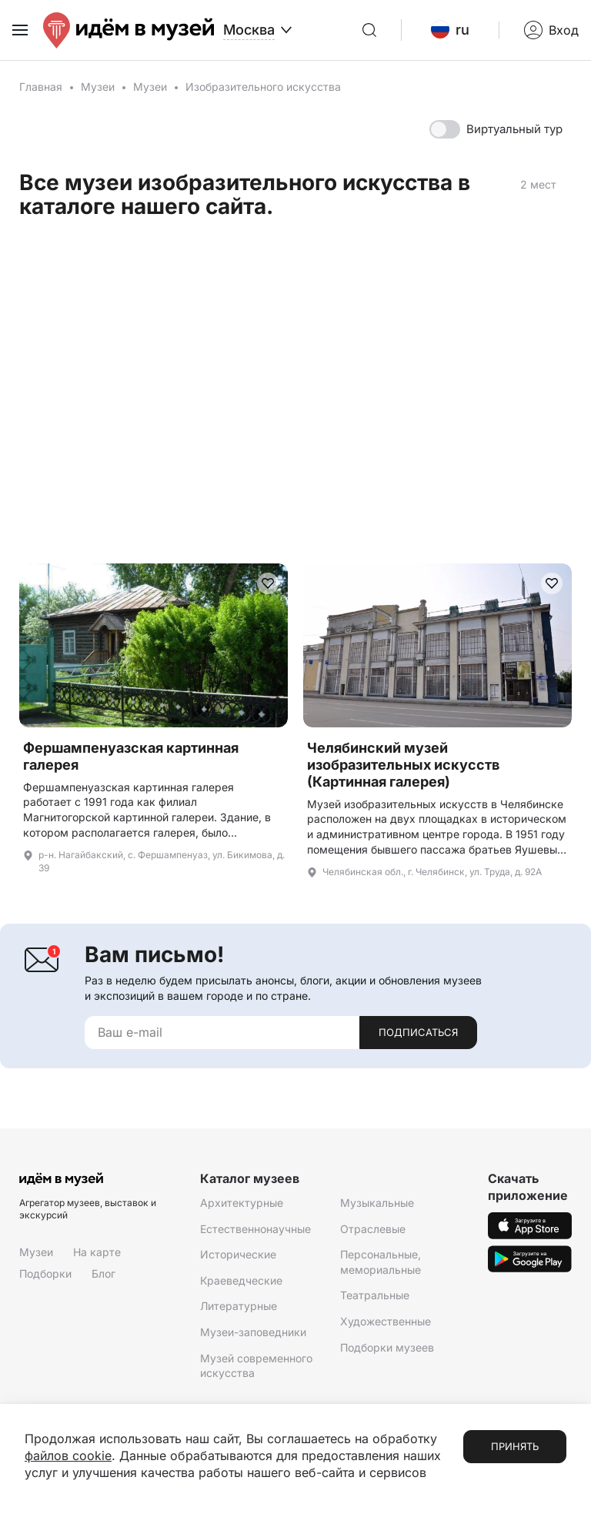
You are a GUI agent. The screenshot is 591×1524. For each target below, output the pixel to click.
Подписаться (418, 1032)
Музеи (98, 86)
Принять (515, 1446)
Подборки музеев (387, 1347)
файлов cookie (68, 1455)
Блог (103, 1273)
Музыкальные (377, 1202)
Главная (40, 86)
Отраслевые (373, 1228)
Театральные (374, 1295)
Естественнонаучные (255, 1228)
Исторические (238, 1254)
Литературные (238, 1305)
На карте (97, 1251)
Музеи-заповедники (253, 1332)
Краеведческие (241, 1280)
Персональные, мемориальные (380, 1262)
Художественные (385, 1321)
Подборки (45, 1273)
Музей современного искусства (256, 1366)
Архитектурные (241, 1202)
